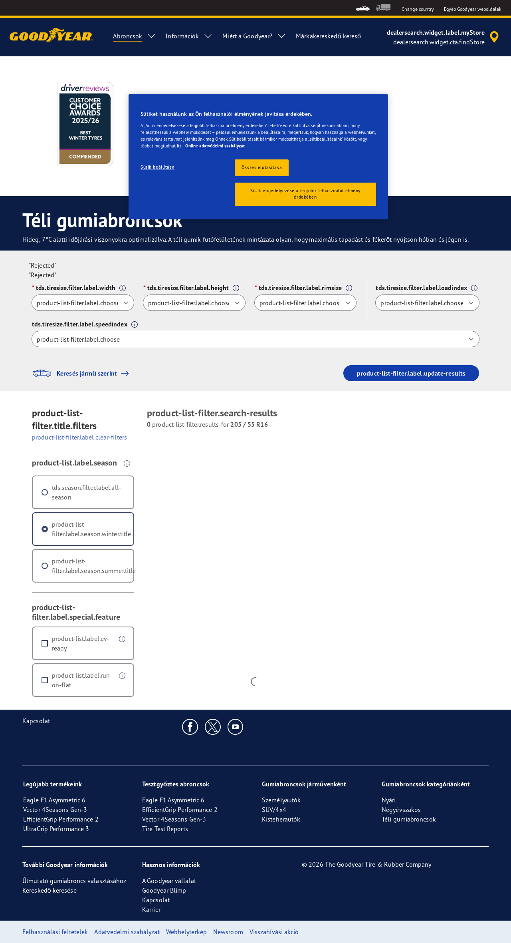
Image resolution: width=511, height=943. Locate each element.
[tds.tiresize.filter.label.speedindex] (255, 339)
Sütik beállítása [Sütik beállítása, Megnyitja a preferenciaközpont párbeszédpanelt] (157, 167)
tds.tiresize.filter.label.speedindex (79, 324)
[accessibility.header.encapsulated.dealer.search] (444, 37)
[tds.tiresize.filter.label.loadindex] (427, 302)
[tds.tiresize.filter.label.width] (83, 302)
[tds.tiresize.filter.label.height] (194, 302)
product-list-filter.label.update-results (411, 373)
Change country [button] (418, 9)
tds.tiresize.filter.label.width (75, 288)
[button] (122, 288)
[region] (258, 156)
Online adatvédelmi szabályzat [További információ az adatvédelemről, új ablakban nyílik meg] (215, 146)
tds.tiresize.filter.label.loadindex (421, 288)
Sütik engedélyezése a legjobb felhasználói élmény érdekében (305, 194)
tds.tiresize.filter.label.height (188, 288)
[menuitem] (363, 8)
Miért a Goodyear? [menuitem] (254, 36)
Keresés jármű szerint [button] (82, 373)
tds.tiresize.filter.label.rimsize (300, 288)
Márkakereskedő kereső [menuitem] (328, 36)
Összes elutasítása (262, 167)
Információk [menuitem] (189, 36)
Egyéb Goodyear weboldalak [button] (473, 9)
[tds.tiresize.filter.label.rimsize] (306, 302)
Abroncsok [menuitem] (134, 36)
